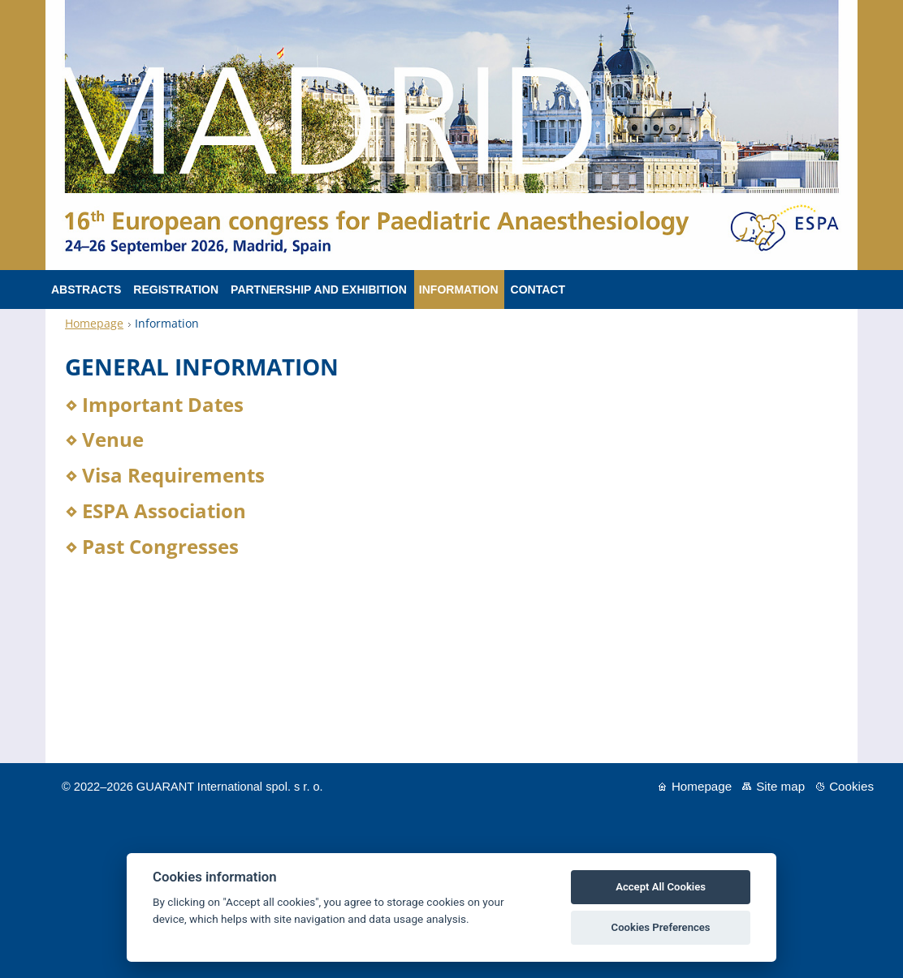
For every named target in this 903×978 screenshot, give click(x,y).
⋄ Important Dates (154, 404)
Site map (780, 786)
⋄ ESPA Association (155, 510)
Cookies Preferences (661, 927)
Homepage (94, 323)
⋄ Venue (104, 439)
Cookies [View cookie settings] (851, 786)
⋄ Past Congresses (152, 546)
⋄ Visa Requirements (165, 474)
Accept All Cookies (661, 887)
